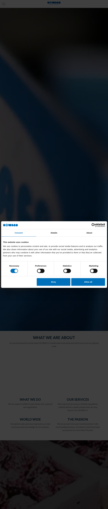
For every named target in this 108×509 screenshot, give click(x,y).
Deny (53, 282)
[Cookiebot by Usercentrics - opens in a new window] (93, 225)
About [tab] (89, 233)
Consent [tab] (19, 233)
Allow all (88, 282)
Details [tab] (54, 233)
